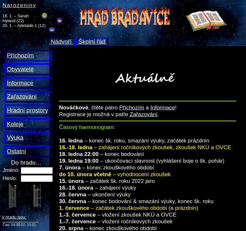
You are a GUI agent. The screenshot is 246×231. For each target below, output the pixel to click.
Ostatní (16, 151)
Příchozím (20, 55)
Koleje (15, 124)
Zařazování (22, 96)
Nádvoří (61, 41)
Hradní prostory (27, 110)
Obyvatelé (20, 69)
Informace (20, 83)
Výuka (15, 137)
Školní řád (92, 41)
